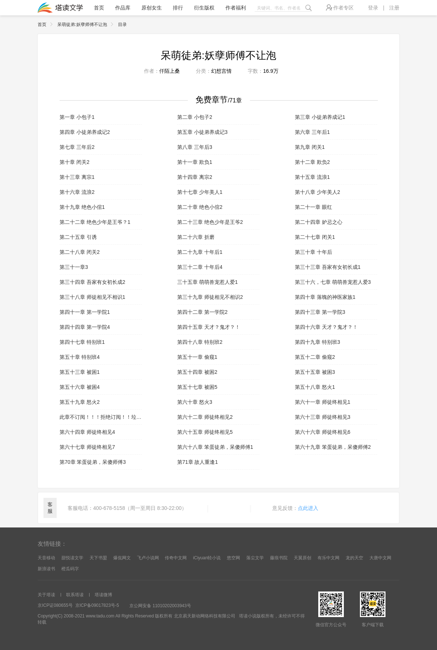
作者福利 (235, 8)
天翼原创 (302, 557)
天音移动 (46, 557)
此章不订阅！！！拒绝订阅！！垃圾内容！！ (101, 417)
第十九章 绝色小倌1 (82, 207)
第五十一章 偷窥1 (197, 357)
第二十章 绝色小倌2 (200, 207)
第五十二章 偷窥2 (315, 357)
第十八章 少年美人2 (317, 192)
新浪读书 (46, 568)
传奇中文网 (176, 557)
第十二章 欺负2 (312, 162)
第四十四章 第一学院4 (85, 327)
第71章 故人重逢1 (197, 462)
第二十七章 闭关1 (315, 237)
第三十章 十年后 (313, 252)
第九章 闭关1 (310, 147)
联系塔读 (75, 595)
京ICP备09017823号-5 (97, 605)
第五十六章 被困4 (80, 387)
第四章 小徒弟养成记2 (85, 132)
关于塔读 (46, 595)
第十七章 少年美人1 (200, 192)
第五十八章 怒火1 (315, 387)
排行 (178, 8)
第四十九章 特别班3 (317, 342)
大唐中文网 (380, 557)
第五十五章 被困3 (315, 372)
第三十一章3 (74, 267)
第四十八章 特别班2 (200, 342)
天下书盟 (98, 557)
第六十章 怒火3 (194, 402)
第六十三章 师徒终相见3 (322, 417)
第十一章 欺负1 (194, 162)
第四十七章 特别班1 (82, 342)
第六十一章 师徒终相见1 (322, 402)
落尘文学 (255, 557)
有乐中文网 (328, 557)
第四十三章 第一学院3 (320, 312)
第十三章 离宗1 (77, 177)
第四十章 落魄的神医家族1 (325, 297)
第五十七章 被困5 (197, 387)
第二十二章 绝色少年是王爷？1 (95, 222)
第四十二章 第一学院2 (202, 312)
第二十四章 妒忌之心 (318, 222)
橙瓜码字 (70, 568)
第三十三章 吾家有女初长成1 (328, 267)
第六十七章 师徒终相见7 (87, 447)
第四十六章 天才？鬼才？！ (326, 327)
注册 (394, 8)
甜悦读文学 (72, 557)
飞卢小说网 (148, 557)
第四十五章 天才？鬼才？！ (208, 327)
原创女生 (151, 8)
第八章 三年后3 (194, 147)
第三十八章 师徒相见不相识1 (92, 297)
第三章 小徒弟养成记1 (320, 117)
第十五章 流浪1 (312, 177)
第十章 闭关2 (75, 162)
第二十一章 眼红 (313, 207)
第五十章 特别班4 (80, 357)
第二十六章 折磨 (195, 237)
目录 (122, 24)
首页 (99, 8)
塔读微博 (103, 595)
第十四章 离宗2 (194, 177)
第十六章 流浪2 (77, 192)
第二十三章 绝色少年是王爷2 (210, 222)
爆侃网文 (122, 557)
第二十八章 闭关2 (80, 252)
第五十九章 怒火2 (80, 402)
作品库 (122, 8)
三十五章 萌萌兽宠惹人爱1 (207, 282)
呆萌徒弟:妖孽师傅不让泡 (87, 24)
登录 (373, 8)
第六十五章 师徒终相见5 (205, 432)
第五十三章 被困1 (80, 372)
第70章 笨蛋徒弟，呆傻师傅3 (93, 462)
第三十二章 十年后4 (200, 267)
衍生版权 (204, 8)
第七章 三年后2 (77, 147)
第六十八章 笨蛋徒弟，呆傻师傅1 (215, 447)
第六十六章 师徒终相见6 (322, 432)
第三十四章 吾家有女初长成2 (92, 282)
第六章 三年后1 (312, 132)
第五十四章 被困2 (197, 372)
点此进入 (308, 508)
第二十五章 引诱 (78, 237)
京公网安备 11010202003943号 (160, 606)
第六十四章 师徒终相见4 (87, 432)
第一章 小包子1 (77, 117)
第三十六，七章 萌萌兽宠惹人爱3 (333, 282)
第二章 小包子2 (194, 117)
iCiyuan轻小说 (207, 557)
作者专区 (340, 7)
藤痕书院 (279, 557)
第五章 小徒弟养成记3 (202, 132)
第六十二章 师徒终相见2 (205, 417)
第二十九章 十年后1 (200, 252)
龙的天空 (354, 557)
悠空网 (233, 557)
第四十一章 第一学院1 (85, 312)
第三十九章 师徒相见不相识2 (210, 297)
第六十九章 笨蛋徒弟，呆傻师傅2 (333, 447)
